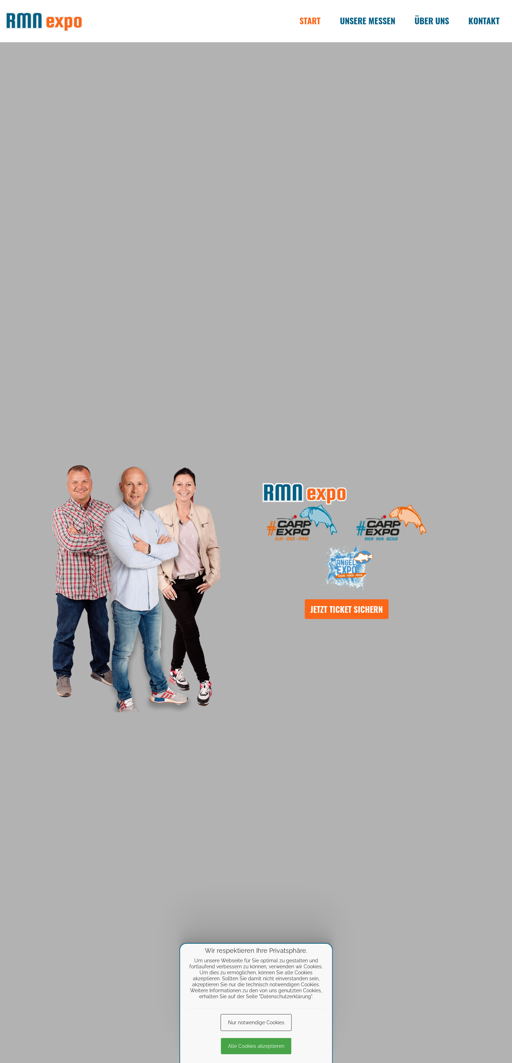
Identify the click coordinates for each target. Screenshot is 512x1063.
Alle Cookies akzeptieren (256, 1046)
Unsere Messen (367, 20)
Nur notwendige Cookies (256, 1022)
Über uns (432, 20)
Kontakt (484, 20)
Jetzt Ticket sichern (346, 609)
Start (310, 20)
